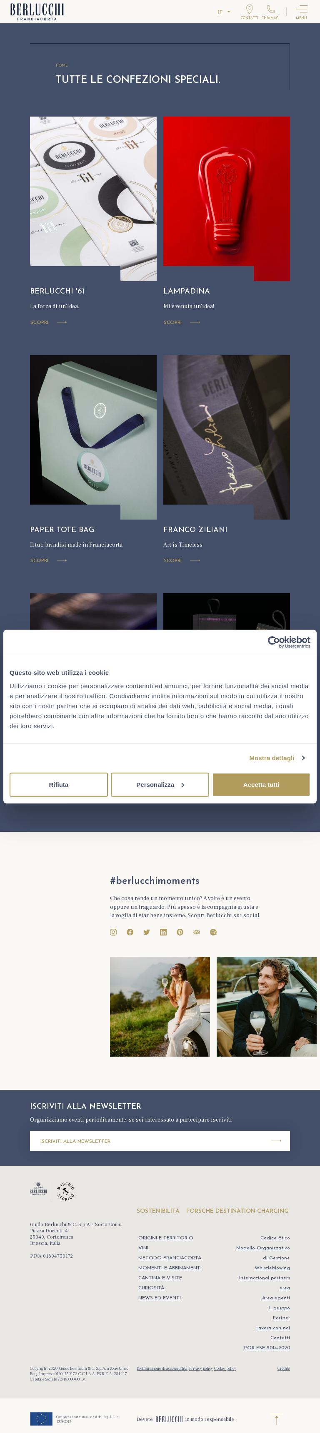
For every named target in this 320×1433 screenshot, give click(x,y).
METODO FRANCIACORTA (169, 1258)
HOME (62, 65)
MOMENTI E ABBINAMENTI (170, 1268)
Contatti (280, 1338)
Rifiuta (58, 784)
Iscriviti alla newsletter (160, 1141)
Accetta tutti (261, 784)
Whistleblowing (272, 1268)
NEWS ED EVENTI (159, 1298)
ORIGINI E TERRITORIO (165, 1238)
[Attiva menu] (301, 11)
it (220, 13)
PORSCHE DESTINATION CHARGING (237, 1211)
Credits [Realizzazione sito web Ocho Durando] (284, 1368)
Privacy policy (200, 1368)
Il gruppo (279, 1308)
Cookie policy (225, 1368)
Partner (281, 1318)
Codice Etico (275, 1238)
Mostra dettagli (271, 757)
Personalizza (160, 784)
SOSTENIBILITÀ (158, 1211)
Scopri (48, 323)
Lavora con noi (272, 1328)
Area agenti (276, 1298)
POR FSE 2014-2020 (267, 1348)
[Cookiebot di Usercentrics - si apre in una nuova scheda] (274, 642)
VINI (143, 1248)
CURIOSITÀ (151, 1288)
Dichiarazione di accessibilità (162, 1368)
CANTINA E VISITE (160, 1278)
